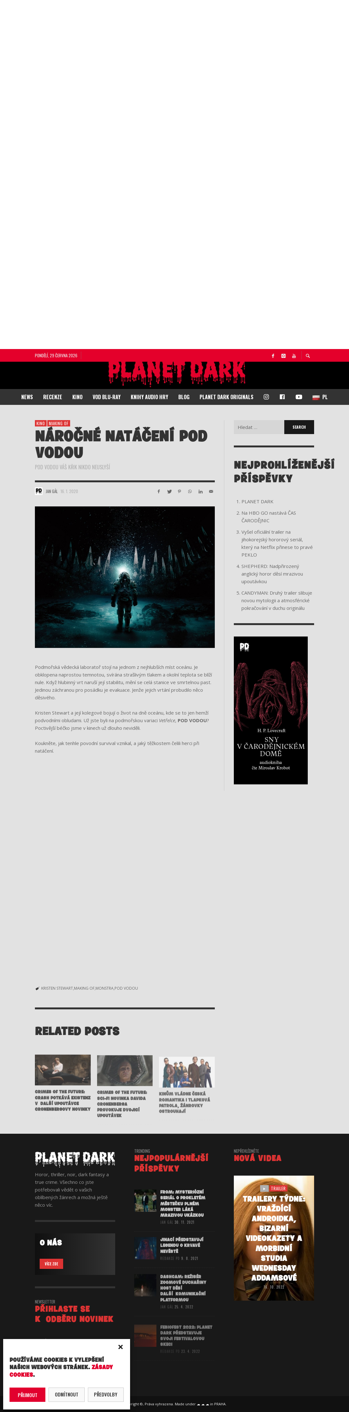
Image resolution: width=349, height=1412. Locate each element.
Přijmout (27, 1394)
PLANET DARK (257, 501)
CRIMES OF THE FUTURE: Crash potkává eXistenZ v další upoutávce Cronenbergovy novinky (62, 1110)
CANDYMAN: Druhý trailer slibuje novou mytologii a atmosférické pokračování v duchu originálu (276, 600)
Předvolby (105, 1394)
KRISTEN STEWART (57, 988)
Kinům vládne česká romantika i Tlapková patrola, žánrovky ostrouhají (184, 1112)
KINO (40, 423)
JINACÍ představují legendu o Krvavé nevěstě (181, 1255)
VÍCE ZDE (51, 1263)
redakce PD (170, 1268)
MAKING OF (84, 988)
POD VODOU (126, 988)
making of (59, 423)
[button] (120, 1347)
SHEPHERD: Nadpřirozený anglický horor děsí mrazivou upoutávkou (272, 573)
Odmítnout (66, 1394)
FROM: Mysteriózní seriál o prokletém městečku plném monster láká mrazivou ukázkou (182, 1213)
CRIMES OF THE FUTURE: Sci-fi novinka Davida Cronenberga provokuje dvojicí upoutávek (122, 1114)
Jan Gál (52, 491)
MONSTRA (104, 988)
